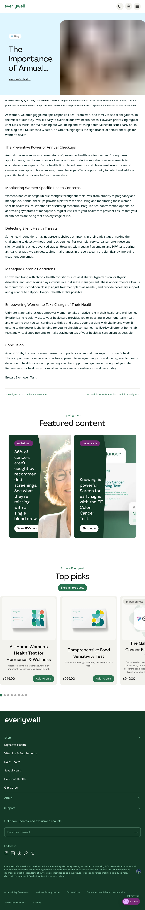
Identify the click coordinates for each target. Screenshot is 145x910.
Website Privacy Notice (48, 892)
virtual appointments (32, 333)
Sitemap (37, 902)
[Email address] (72, 832)
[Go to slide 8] (26, 695)
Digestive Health (15, 745)
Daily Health (12, 762)
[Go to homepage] (14, 6)
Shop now (89, 528)
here (78, 869)
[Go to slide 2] (5, 695)
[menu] (137, 6)
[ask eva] (131, 901)
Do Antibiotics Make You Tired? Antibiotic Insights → (113, 394)
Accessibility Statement (16, 892)
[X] (32, 853)
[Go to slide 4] (12, 695)
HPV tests (118, 247)
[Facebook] (19, 853)
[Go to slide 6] (19, 695)
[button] (136, 832)
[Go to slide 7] (22, 695)
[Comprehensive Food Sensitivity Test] (88, 640)
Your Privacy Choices (15, 902)
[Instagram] (6, 853)
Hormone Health (15, 779)
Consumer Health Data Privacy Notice (106, 892)
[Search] (120, 6)
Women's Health (20, 79)
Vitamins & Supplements (20, 753)
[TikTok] (26, 853)
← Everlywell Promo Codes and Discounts (26, 394)
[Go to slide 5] (15, 695)
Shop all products (72, 588)
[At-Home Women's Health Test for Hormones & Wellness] (28, 640)
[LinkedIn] (13, 853)
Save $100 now (27, 528)
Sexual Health (13, 770)
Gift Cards (11, 787)
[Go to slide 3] (8, 695)
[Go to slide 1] (1, 695)
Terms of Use (73, 892)
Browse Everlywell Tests (21, 377)
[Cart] (128, 6)
